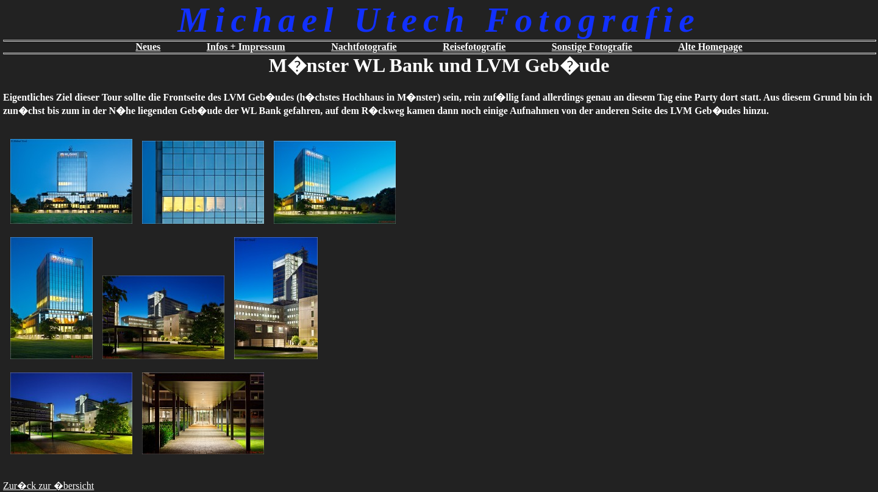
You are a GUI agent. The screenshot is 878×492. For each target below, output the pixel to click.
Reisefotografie (474, 46)
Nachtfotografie (364, 46)
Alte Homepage (710, 46)
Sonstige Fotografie (592, 46)
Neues (147, 46)
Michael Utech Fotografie (438, 20)
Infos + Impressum (246, 46)
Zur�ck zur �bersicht (48, 485)
